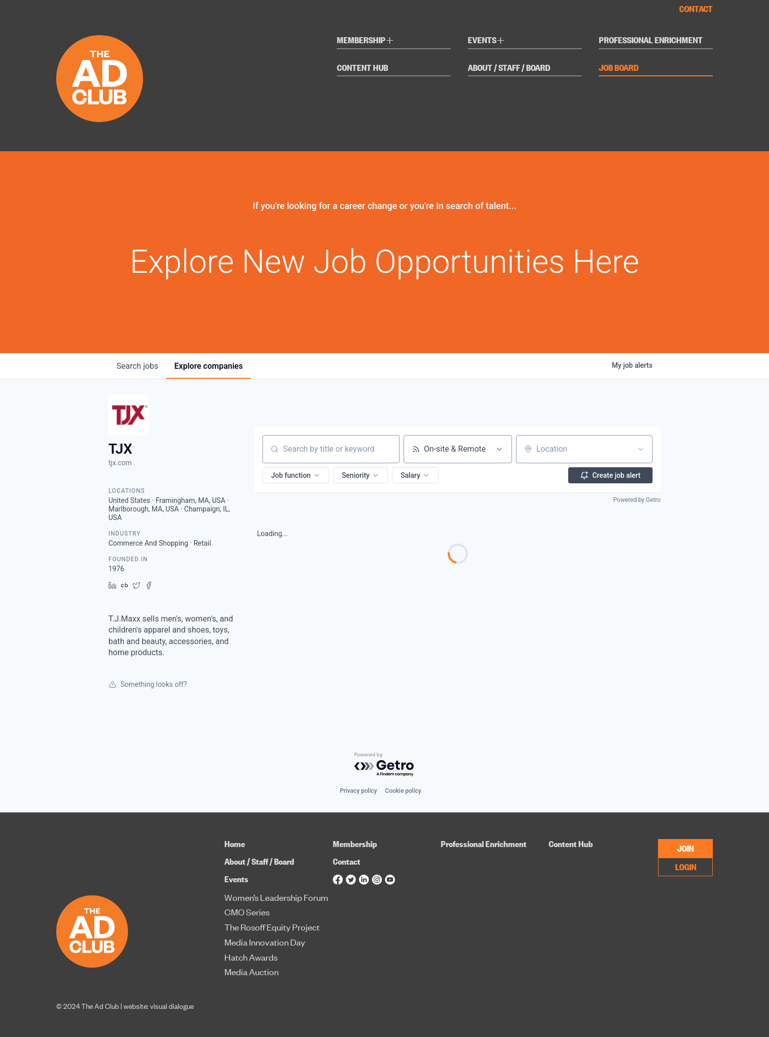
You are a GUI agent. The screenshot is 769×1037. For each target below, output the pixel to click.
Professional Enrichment (651, 40)
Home (234, 844)
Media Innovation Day (264, 942)
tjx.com (120, 463)
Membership (365, 41)
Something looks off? (147, 684)
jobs (137, 366)
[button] (296, 475)
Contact (696, 9)
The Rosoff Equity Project (272, 926)
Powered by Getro (637, 499)
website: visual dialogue (158, 1005)
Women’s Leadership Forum (276, 897)
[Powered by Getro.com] (384, 765)
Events (486, 41)
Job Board (618, 68)
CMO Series (247, 911)
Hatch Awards (251, 957)
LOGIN (685, 866)
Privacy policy (358, 790)
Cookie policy (403, 790)
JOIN (685, 848)
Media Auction (251, 971)
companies (208, 366)
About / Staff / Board (509, 68)
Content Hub (362, 68)
